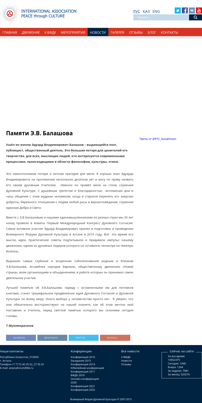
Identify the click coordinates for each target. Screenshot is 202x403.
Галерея (117, 32)
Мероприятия (73, 32)
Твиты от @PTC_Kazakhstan (157, 139)
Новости (98, 32)
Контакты (169, 32)
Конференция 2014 (83, 364)
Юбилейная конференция (87, 368)
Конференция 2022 (83, 389)
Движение (31, 32)
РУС (136, 11)
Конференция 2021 (83, 386)
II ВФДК (50, 32)
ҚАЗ (146, 11)
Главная (9, 32)
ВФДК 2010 (78, 375)
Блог (152, 32)
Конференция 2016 (83, 357)
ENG (156, 11)
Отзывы (136, 32)
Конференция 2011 (83, 371)
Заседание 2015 (81, 360)
